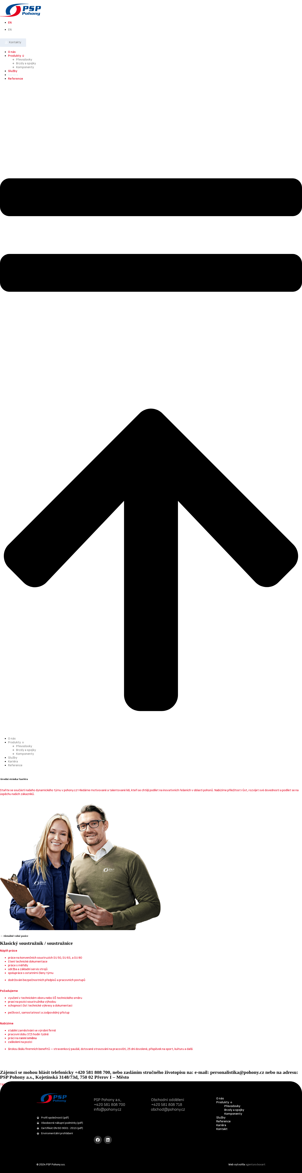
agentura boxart (255, 1164)
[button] (151, 408)
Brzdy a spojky (26, 63)
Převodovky (24, 60)
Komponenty (25, 67)
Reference (15, 79)
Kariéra (13, 75)
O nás (12, 52)
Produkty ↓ (16, 56)
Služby (12, 71)
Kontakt (222, 1129)
